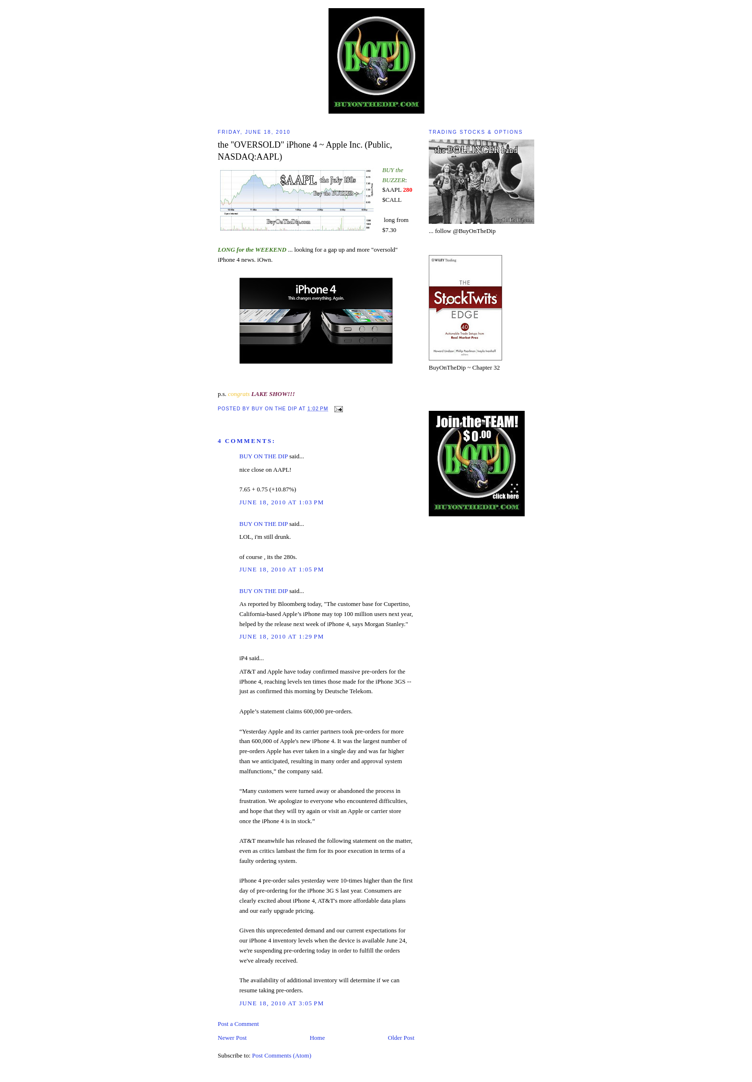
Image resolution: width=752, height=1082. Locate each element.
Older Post (401, 1037)
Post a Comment (238, 1023)
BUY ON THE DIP (263, 456)
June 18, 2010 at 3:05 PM (281, 1003)
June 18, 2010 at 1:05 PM (281, 569)
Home (317, 1037)
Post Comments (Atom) (282, 1055)
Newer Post (232, 1037)
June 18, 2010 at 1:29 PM (281, 636)
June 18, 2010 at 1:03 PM (281, 502)
